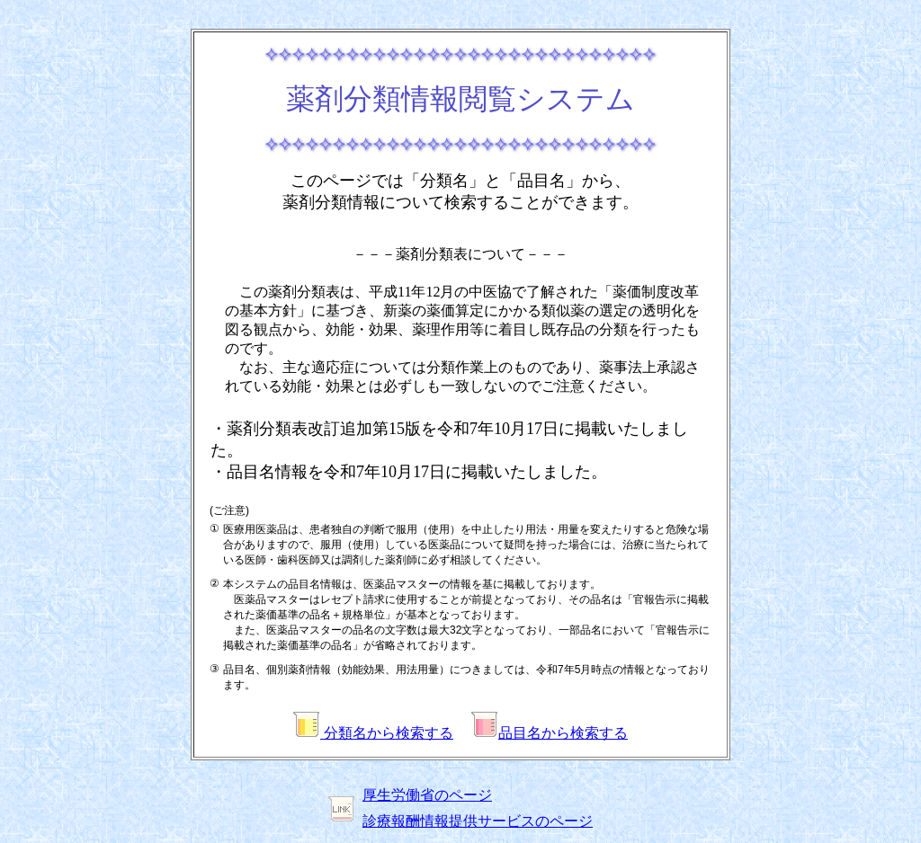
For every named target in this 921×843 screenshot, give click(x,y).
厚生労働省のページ (427, 795)
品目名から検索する (549, 733)
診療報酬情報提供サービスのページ (477, 821)
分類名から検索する (373, 733)
